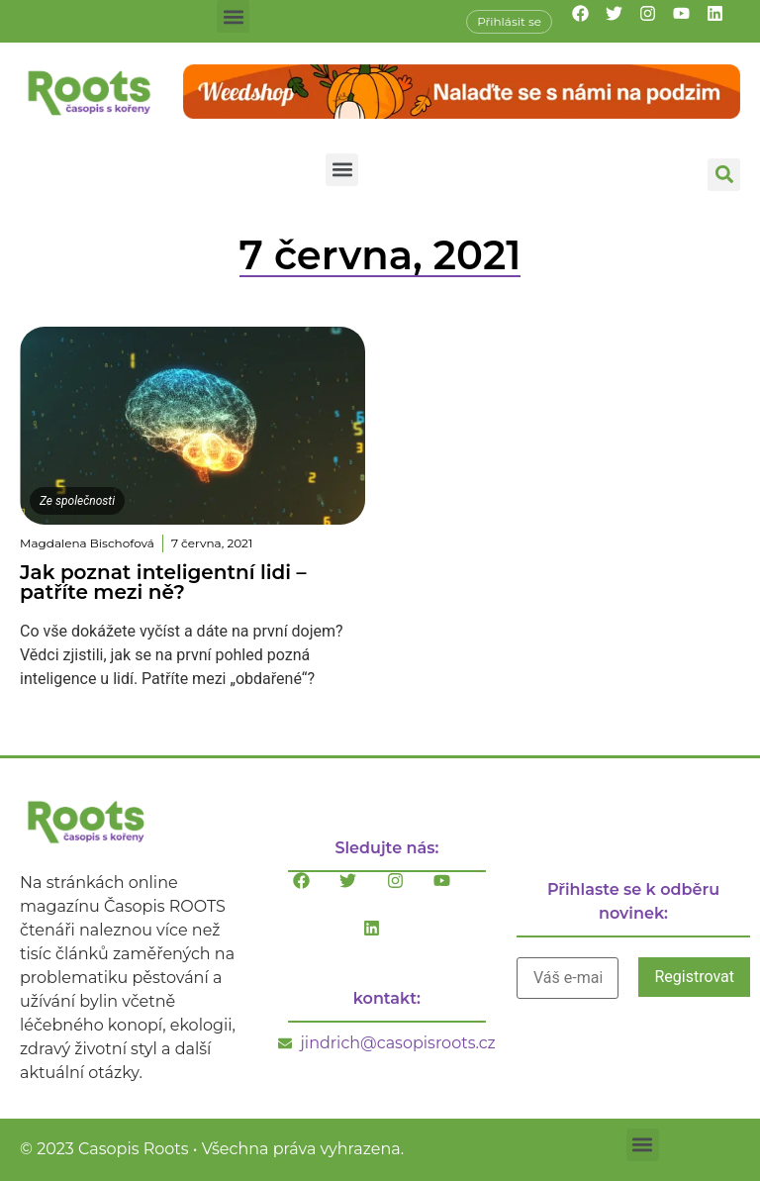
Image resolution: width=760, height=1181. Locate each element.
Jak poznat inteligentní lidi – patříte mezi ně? (163, 582)
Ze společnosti (77, 501)
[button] (233, 16)
